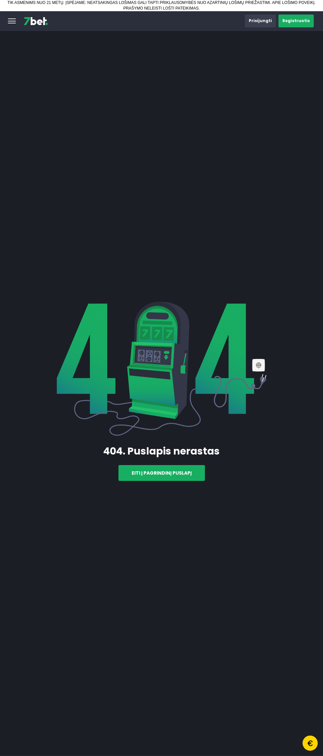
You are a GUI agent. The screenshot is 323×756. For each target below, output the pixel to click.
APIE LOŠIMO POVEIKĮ (293, 2)
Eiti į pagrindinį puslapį (162, 473)
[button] (12, 21)
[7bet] (36, 21)
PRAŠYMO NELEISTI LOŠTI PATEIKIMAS (161, 8)
